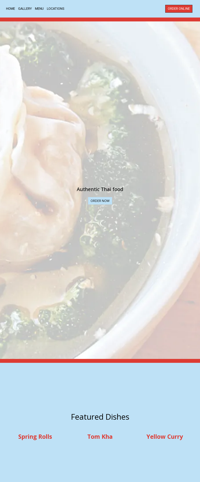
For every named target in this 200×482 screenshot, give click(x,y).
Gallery (25, 9)
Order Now (100, 201)
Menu (39, 9)
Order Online (179, 9)
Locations (55, 9)
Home (10, 9)
